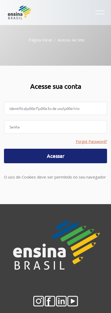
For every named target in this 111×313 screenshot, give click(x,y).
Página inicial (40, 39)
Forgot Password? (91, 141)
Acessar (55, 156)
